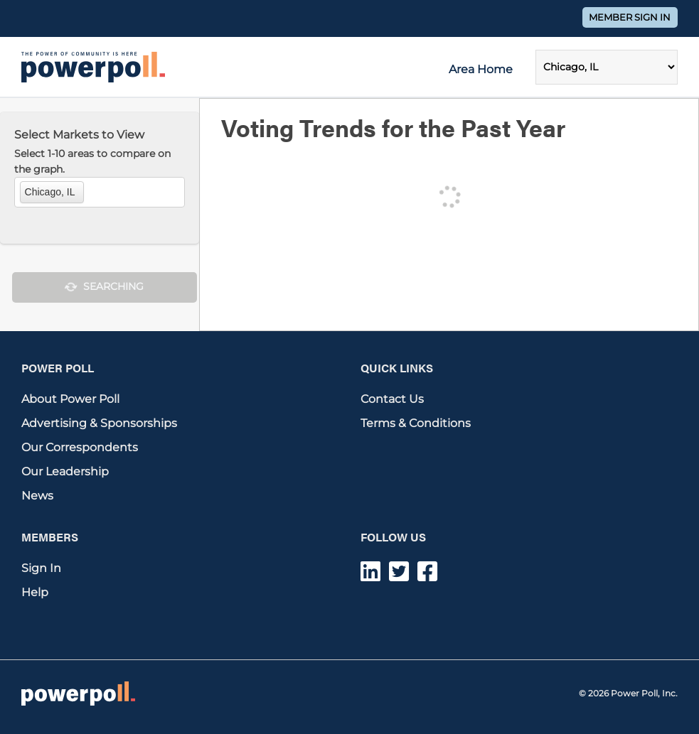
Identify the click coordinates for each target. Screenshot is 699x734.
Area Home (481, 69)
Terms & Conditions (416, 423)
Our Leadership (65, 471)
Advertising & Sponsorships (99, 423)
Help (34, 592)
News (37, 495)
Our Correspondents (79, 447)
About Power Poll (70, 399)
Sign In (41, 568)
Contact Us (392, 399)
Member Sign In (630, 17)
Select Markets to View (79, 134)
